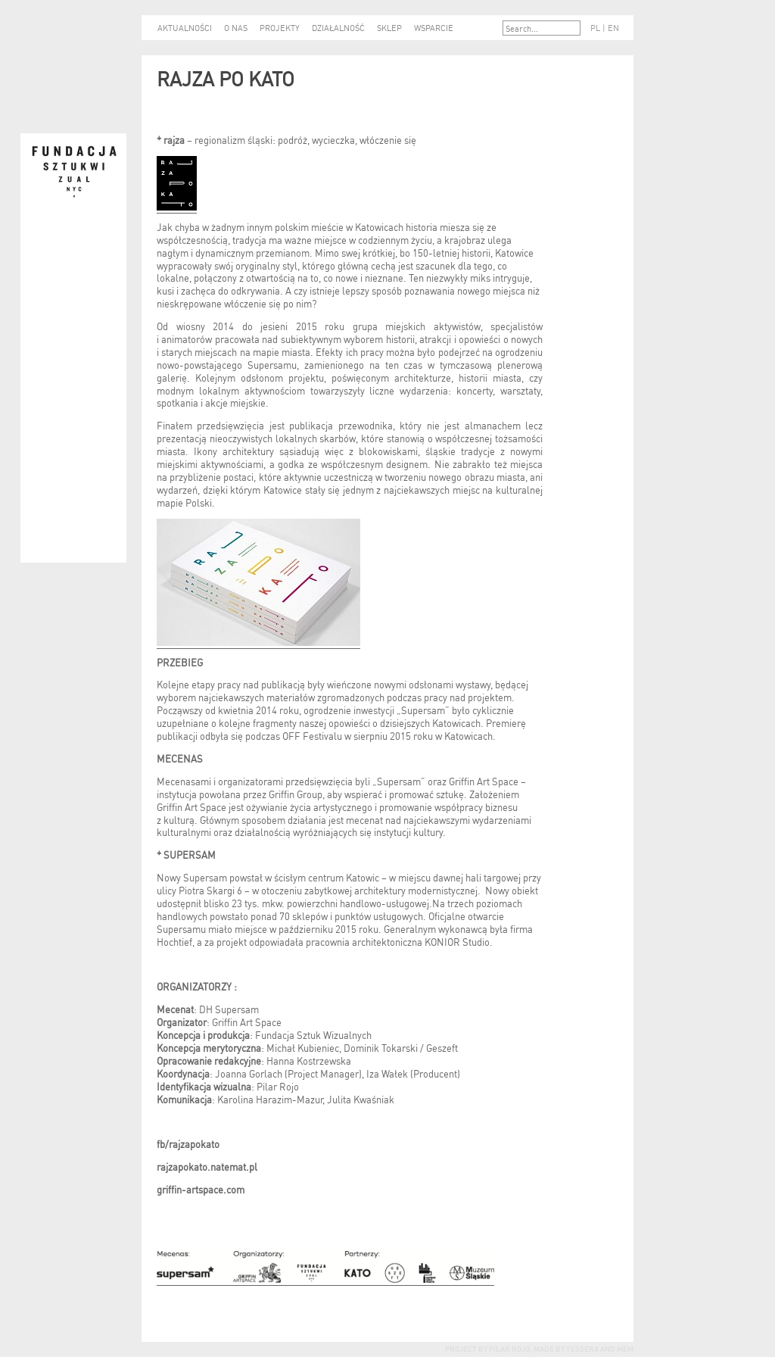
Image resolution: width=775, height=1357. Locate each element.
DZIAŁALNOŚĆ (338, 27)
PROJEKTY (280, 27)
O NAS (235, 27)
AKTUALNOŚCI (184, 27)
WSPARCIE (433, 27)
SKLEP (389, 27)
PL (595, 27)
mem (625, 1348)
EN (613, 27)
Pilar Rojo (508, 1348)
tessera (582, 1348)
